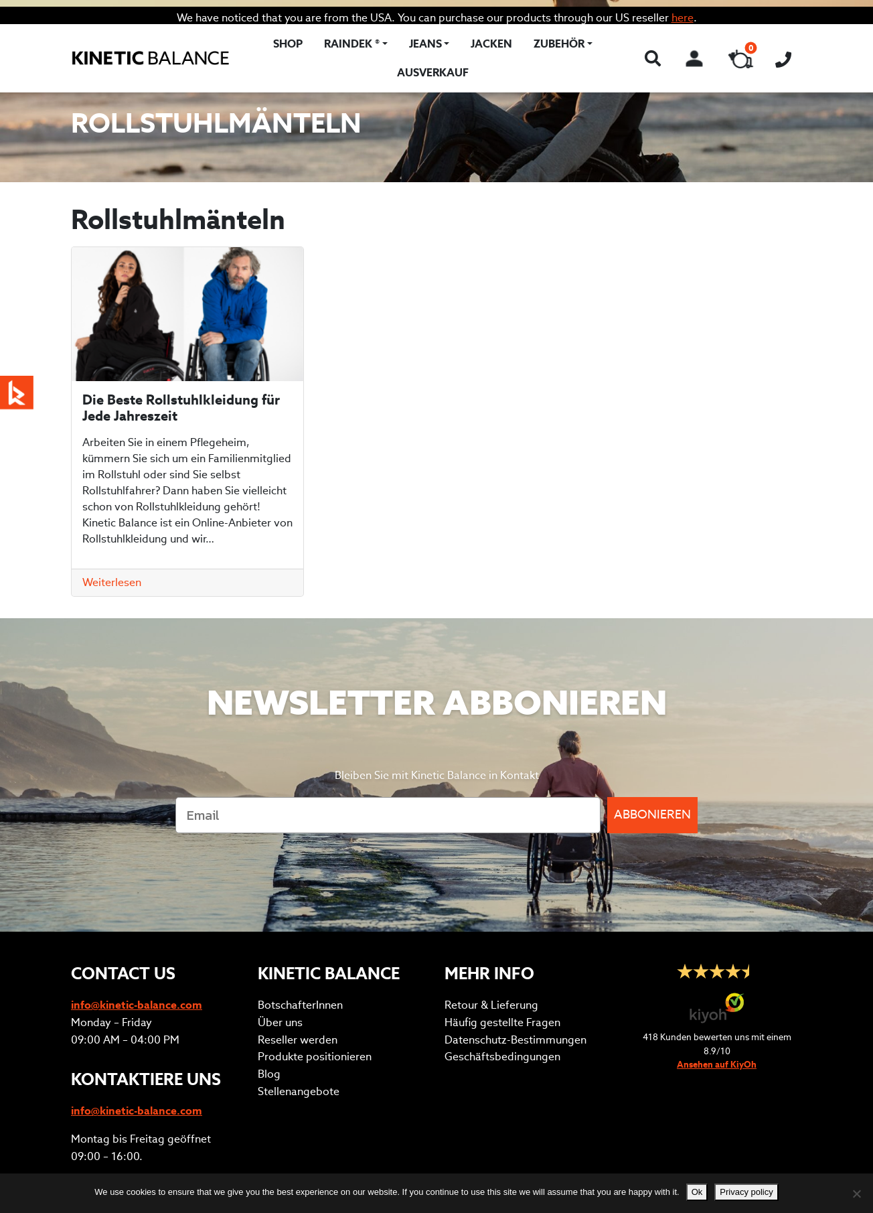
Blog (269, 940)
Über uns (280, 888)
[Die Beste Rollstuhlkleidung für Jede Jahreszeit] (187, 314)
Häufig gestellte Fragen (502, 888)
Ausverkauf (433, 73)
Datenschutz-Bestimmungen (515, 906)
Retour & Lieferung (491, 871)
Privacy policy (746, 1192)
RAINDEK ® (352, 44)
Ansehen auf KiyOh (717, 930)
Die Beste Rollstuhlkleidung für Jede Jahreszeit (181, 408)
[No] (856, 1193)
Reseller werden (297, 906)
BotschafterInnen (300, 871)
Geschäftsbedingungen (502, 923)
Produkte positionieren (315, 923)
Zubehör (559, 44)
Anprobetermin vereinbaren (142, 1051)
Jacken (491, 44)
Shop (288, 44)
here (682, 18)
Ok (697, 1192)
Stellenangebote (298, 957)
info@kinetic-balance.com (136, 871)
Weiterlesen (111, 582)
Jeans (425, 44)
